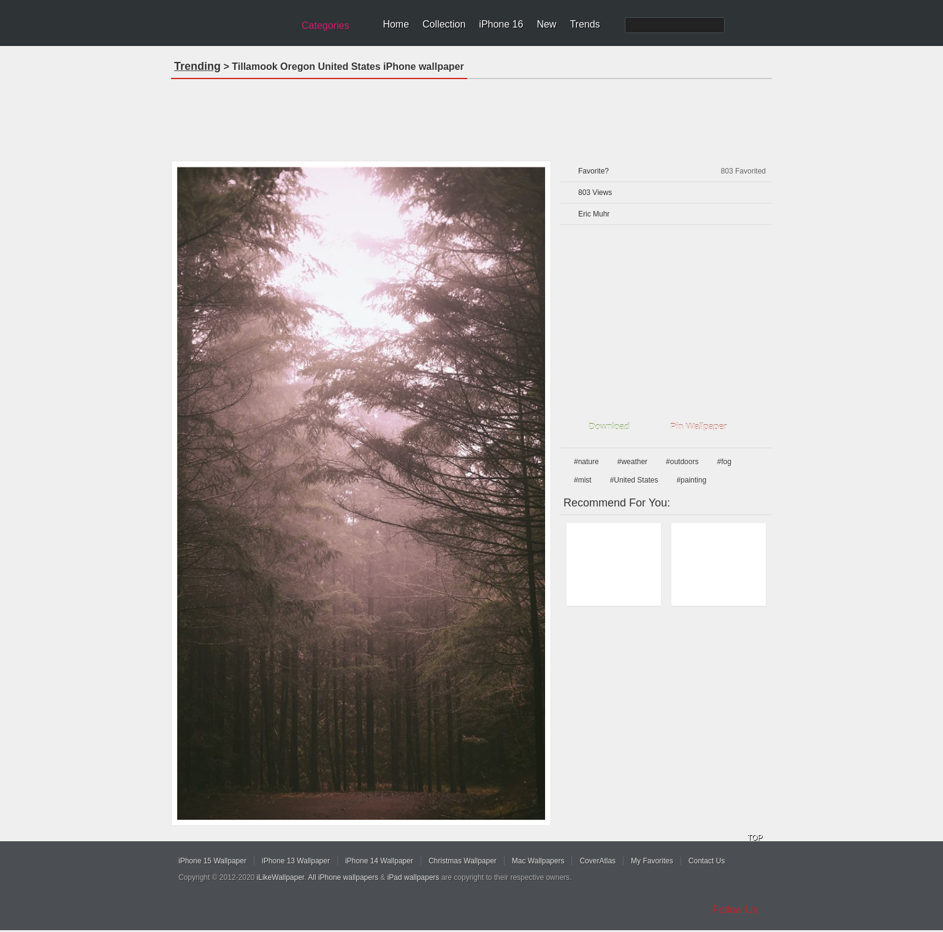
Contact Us (707, 861)
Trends (585, 24)
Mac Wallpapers (538, 861)
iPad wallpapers (414, 877)
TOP (754, 837)
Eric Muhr (593, 214)
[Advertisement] (471, 115)
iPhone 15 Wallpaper (212, 861)
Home (396, 24)
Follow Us (735, 909)
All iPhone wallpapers (343, 877)
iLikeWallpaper (281, 877)
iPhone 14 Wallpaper (379, 861)
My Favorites (652, 861)
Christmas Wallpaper (463, 861)
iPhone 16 (501, 24)
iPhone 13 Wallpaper (296, 861)
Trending (197, 66)
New (546, 24)
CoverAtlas (597, 861)
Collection (443, 24)
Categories (325, 25)
